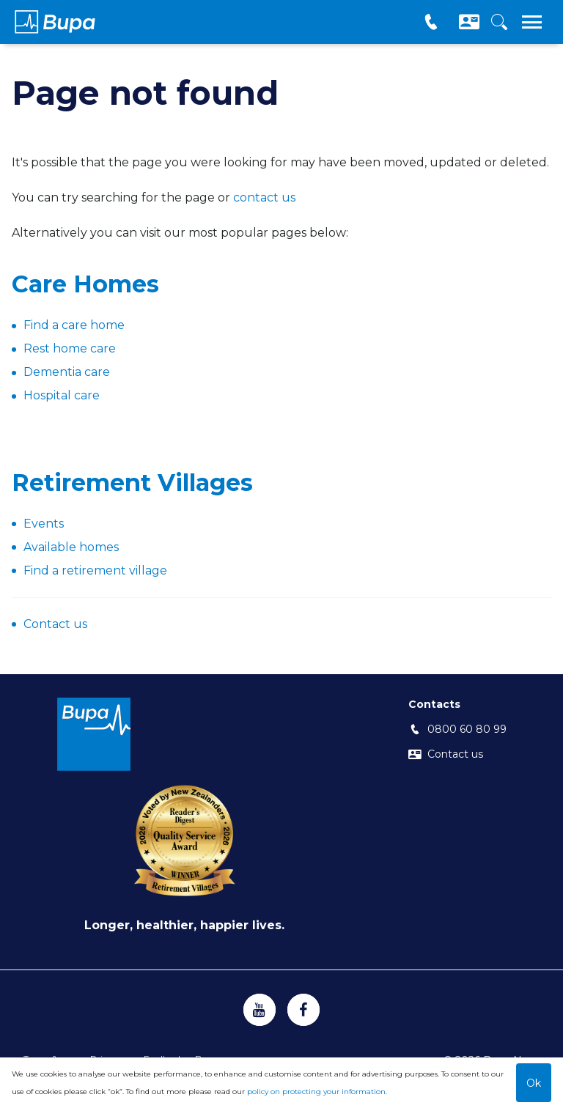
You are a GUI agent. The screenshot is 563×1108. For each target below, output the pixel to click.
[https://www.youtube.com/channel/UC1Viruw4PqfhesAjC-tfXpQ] (259, 1010)
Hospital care (61, 395)
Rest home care (69, 348)
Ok (533, 1083)
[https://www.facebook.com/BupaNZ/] (303, 1010)
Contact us (55, 624)
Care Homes (85, 284)
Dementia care (66, 372)
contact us (264, 197)
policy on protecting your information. (317, 1091)
